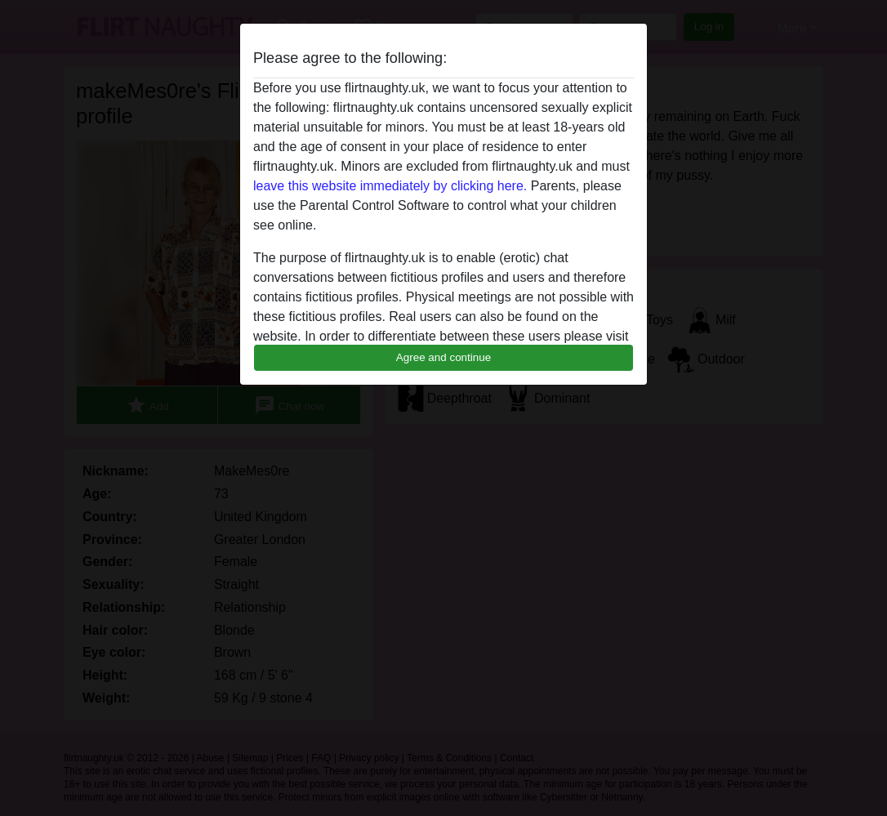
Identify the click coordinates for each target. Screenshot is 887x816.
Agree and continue (443, 357)
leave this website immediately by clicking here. (390, 186)
